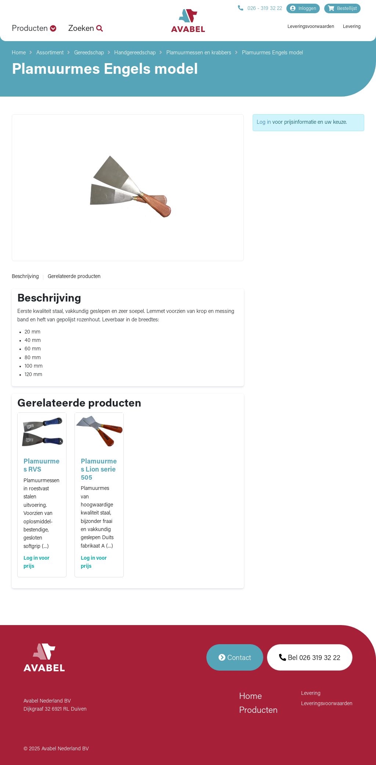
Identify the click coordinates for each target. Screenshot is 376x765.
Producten (258, 710)
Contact (234, 657)
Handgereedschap (135, 53)
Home (19, 53)
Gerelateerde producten (74, 276)
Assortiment (50, 53)
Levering (352, 26)
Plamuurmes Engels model (272, 53)
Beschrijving (25, 276)
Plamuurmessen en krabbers (198, 53)
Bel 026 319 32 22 (309, 657)
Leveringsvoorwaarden (311, 26)
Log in (264, 122)
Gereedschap (89, 53)
